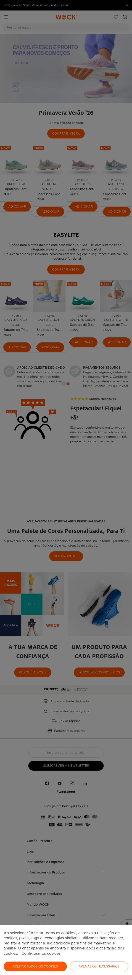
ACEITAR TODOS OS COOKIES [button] (35, 966)
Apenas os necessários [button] (99, 966)
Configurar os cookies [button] (41, 953)
